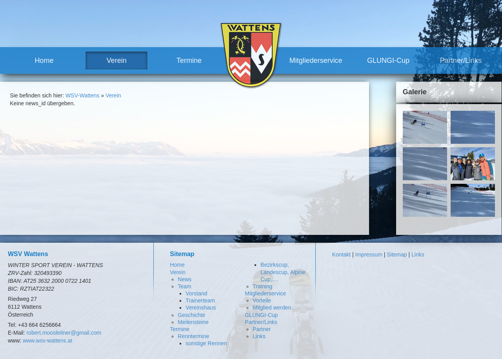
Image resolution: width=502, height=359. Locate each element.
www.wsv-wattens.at (47, 340)
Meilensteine (193, 322)
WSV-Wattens (82, 95)
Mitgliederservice (315, 60)
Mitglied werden (272, 307)
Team (184, 286)
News (184, 279)
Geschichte (191, 315)
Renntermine (193, 336)
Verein (117, 60)
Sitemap (397, 254)
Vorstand (196, 293)
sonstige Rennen (206, 343)
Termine (189, 60)
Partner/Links (461, 60)
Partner (262, 329)
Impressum (368, 254)
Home (44, 60)
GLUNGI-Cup (388, 60)
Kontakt (341, 254)
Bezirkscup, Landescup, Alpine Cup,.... (282, 272)
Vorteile (262, 300)
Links (259, 336)
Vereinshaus (201, 307)
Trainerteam (200, 300)
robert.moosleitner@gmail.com (63, 333)
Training (262, 286)
